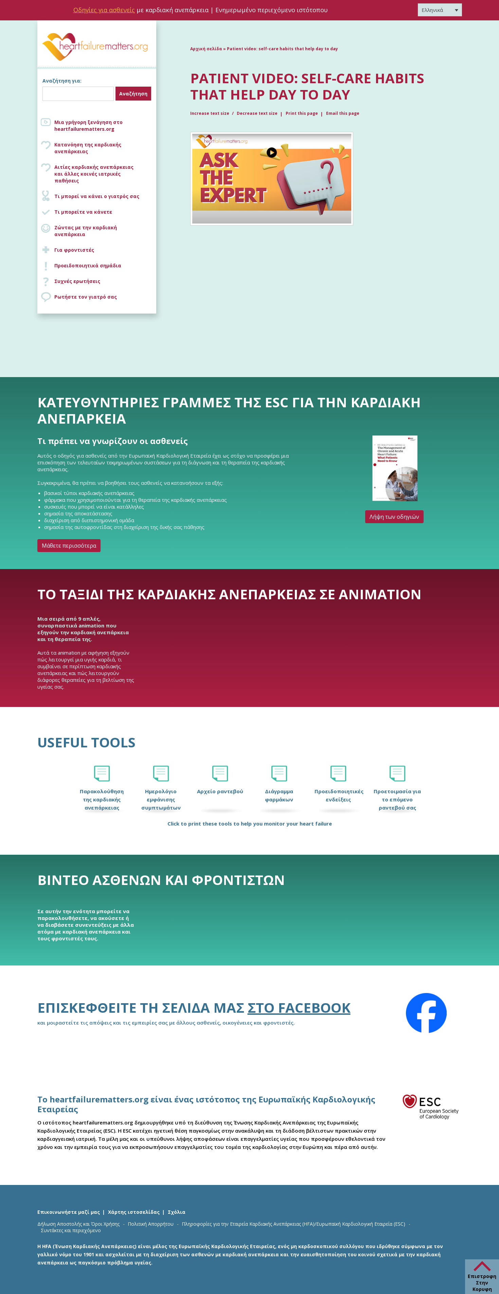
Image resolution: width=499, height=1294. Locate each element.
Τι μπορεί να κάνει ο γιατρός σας (96, 196)
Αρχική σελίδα (206, 49)
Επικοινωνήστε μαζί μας (68, 1212)
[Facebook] (426, 1013)
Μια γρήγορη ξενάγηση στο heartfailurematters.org (88, 125)
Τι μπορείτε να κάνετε (83, 212)
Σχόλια (176, 1212)
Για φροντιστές (74, 250)
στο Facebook (299, 1007)
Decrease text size (257, 113)
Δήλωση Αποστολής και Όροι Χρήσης (78, 1224)
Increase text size (210, 113)
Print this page (302, 113)
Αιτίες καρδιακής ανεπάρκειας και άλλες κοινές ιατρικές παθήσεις (103, 174)
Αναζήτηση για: (62, 80)
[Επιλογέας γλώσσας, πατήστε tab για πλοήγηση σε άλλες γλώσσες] (440, 9)
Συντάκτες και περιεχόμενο (71, 1230)
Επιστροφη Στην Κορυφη (482, 1282)
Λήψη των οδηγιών (394, 516)
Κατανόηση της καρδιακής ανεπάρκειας (87, 148)
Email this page (342, 113)
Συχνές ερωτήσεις (77, 281)
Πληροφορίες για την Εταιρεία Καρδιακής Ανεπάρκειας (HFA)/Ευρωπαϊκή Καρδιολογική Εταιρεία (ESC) (293, 1224)
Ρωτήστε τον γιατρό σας (85, 297)
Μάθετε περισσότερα (69, 545)
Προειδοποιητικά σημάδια (87, 265)
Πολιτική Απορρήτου (151, 1224)
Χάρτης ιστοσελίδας (134, 1212)
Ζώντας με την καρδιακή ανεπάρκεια (85, 230)
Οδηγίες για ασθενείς (104, 10)
